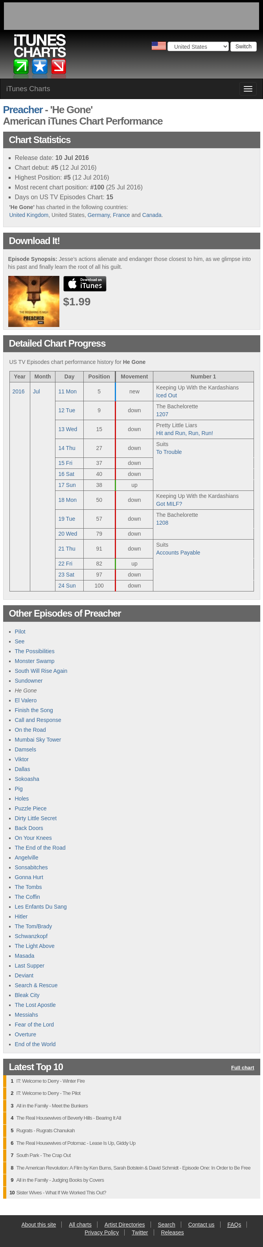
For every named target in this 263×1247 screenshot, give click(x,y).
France (121, 215)
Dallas (22, 769)
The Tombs (28, 887)
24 (66, 585)
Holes (22, 798)
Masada (25, 956)
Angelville (27, 857)
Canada (152, 215)
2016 (19, 391)
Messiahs (26, 1015)
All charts (80, 1224)
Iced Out (166, 395)
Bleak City (27, 995)
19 (66, 519)
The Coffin (27, 897)
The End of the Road (40, 848)
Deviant (24, 975)
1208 (162, 523)
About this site (39, 1224)
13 (67, 429)
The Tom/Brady (33, 926)
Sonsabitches (31, 867)
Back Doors (29, 828)
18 (67, 500)
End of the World (35, 1044)
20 (67, 534)
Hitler (21, 916)
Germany (99, 215)
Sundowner (29, 681)
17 (66, 485)
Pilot (20, 631)
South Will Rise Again (41, 671)
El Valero (26, 700)
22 (65, 563)
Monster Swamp (35, 661)
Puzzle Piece (31, 808)
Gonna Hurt (29, 877)
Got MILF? (169, 504)
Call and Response (38, 720)
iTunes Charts (28, 89)
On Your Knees (33, 838)
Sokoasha (27, 779)
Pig (19, 789)
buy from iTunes (85, 284)
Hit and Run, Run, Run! (184, 433)
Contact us (201, 1224)
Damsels (25, 749)
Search (166, 1224)
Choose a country (159, 46)
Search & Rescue (36, 985)
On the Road (30, 730)
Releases (172, 1232)
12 (66, 410)
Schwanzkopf (31, 936)
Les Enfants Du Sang (41, 907)
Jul (36, 391)
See (20, 641)
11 (67, 391)
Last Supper (30, 965)
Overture (25, 1034)
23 (66, 574)
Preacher (23, 110)
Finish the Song (34, 710)
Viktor (22, 759)
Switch (243, 46)
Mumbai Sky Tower (38, 739)
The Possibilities (35, 651)
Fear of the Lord (34, 1024)
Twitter (140, 1232)
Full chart (242, 1068)
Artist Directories (125, 1224)
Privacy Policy (102, 1232)
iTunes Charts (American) (40, 58)
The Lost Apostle (35, 1005)
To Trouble (169, 452)
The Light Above (35, 946)
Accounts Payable (178, 552)
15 (65, 463)
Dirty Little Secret (36, 818)
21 (66, 548)
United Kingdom (29, 215)
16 (66, 474)
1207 (162, 414)
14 (66, 448)
